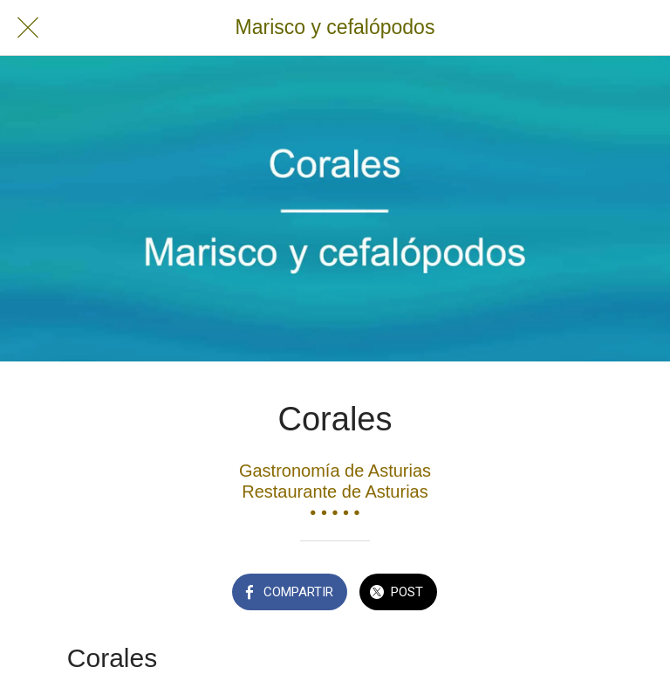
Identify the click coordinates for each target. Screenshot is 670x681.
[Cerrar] (27, 27)
